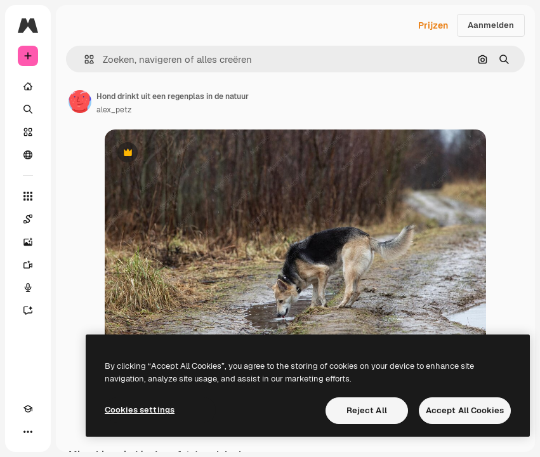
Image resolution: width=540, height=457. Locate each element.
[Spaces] (28, 219)
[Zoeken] (28, 109)
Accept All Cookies (465, 410)
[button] (84, 59)
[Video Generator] (28, 265)
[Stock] (28, 132)
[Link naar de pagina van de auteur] (80, 101)
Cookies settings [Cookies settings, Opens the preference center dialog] (140, 409)
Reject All (366, 410)
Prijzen (433, 25)
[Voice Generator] (28, 287)
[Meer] (28, 431)
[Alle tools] (28, 196)
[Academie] (28, 409)
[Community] (28, 155)
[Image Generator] (28, 242)
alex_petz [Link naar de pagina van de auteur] (113, 110)
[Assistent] (28, 310)
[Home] (28, 86)
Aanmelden (491, 25)
